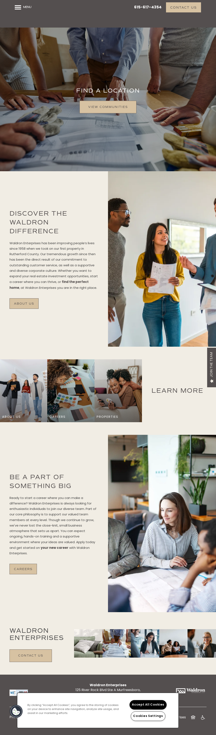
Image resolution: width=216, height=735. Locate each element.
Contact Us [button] (30, 658)
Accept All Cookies (148, 704)
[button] (183, 7)
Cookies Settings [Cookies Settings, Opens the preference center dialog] (148, 716)
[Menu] (23, 7)
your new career (54, 550)
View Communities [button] (108, 109)
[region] (98, 710)
